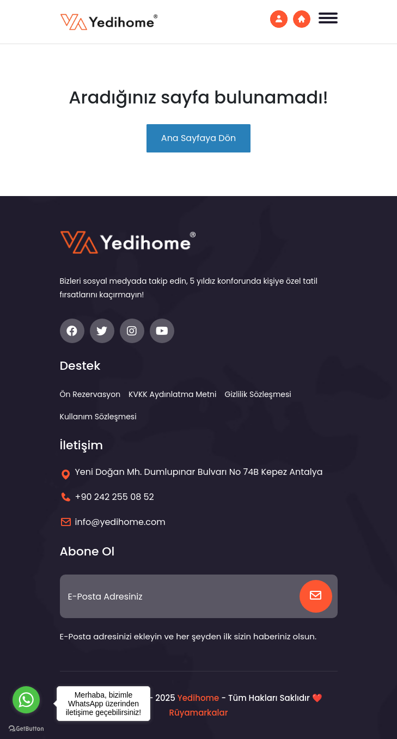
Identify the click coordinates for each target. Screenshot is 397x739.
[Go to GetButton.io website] (26, 728)
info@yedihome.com (120, 522)
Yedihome (198, 698)
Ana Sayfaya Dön (198, 138)
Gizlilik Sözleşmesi (258, 394)
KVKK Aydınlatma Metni (172, 394)
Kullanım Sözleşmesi (98, 416)
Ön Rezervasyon (90, 394)
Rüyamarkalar (198, 712)
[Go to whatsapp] (26, 699)
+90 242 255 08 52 (114, 497)
